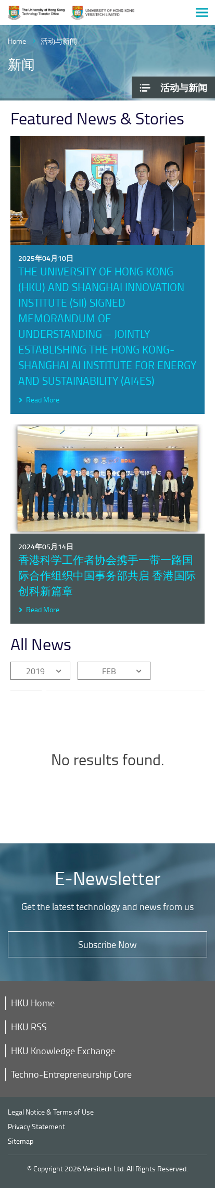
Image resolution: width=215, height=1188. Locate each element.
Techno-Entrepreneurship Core (71, 1074)
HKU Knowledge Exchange (63, 1050)
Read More (42, 400)
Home (17, 41)
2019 (35, 671)
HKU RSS (29, 1026)
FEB (109, 671)
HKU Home (33, 1002)
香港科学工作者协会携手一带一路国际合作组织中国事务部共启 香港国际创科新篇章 (107, 575)
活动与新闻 (59, 41)
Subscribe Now (107, 944)
